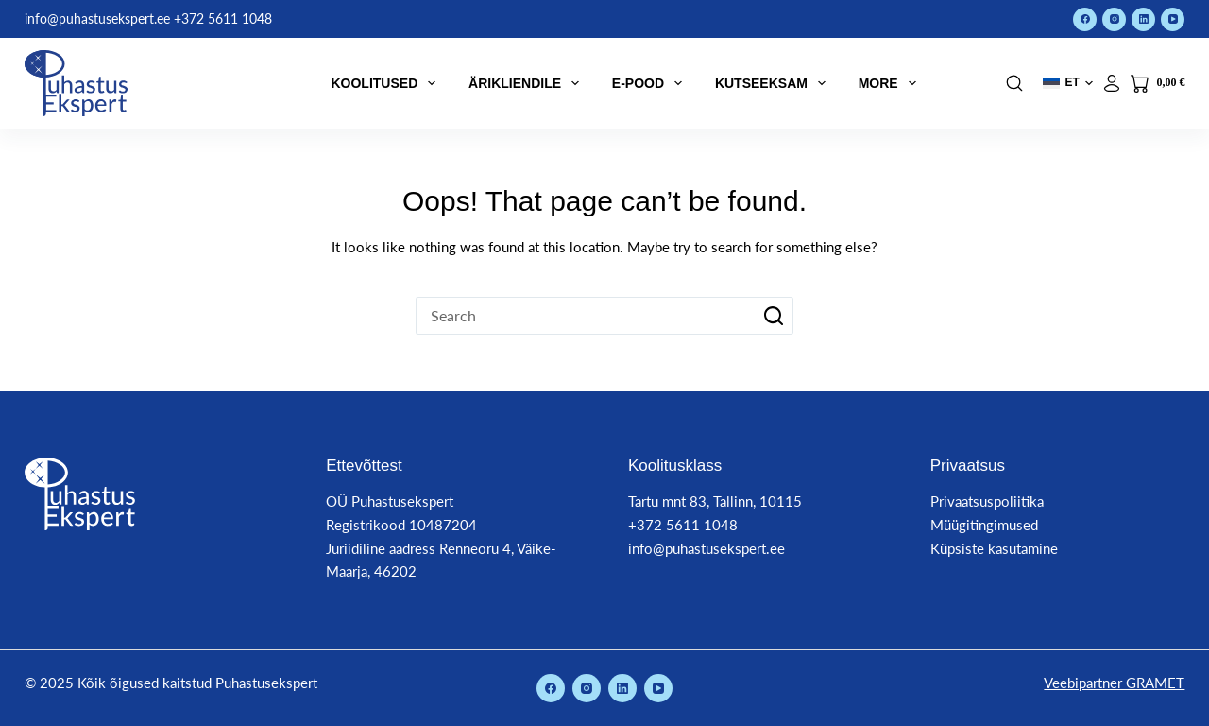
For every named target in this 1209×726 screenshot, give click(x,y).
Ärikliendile (527, 83)
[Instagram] (1114, 19)
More (891, 83)
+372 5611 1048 (683, 524)
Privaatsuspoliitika (987, 501)
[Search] (1014, 83)
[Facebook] (1085, 19)
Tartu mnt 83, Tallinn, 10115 (715, 501)
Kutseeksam (774, 83)
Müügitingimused (984, 524)
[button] (1068, 83)
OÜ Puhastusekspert (389, 501)
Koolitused (387, 83)
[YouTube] (1172, 19)
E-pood (651, 83)
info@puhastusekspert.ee (706, 548)
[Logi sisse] (1111, 83)
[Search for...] (586, 316)
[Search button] (774, 316)
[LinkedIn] (1143, 19)
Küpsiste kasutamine (994, 548)
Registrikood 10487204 (401, 524)
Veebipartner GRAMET (1114, 682)
